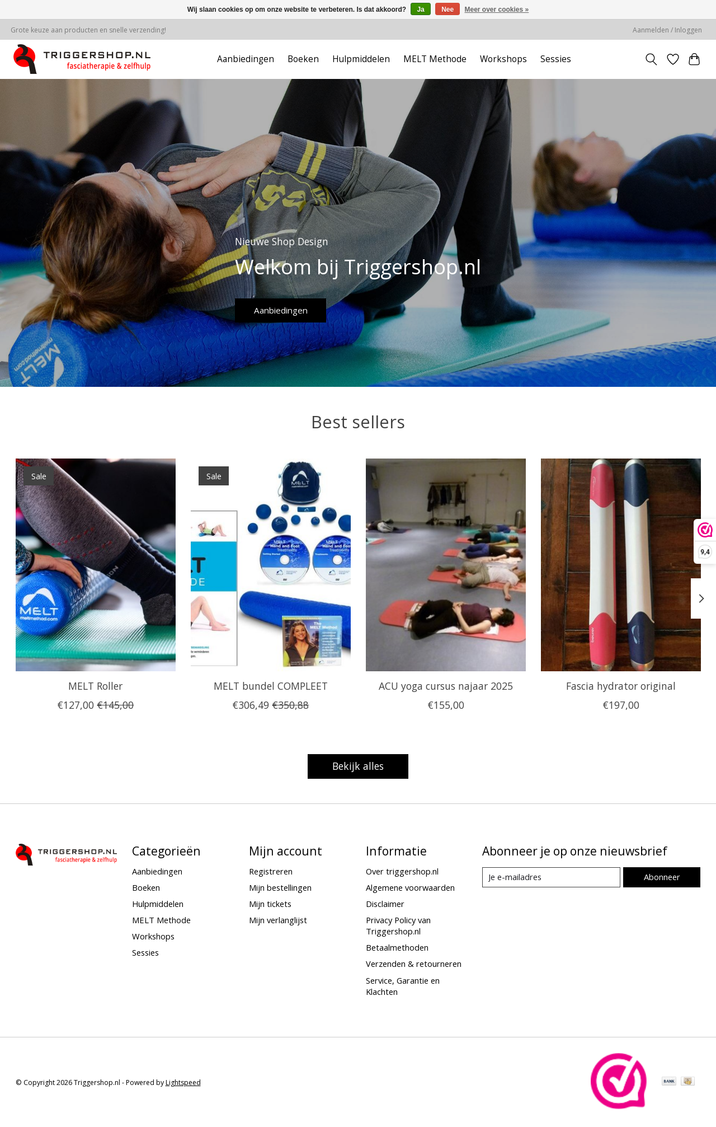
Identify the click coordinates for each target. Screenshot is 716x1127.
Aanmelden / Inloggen (667, 30)
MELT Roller (95, 686)
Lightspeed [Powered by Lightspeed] (183, 1082)
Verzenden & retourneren (413, 963)
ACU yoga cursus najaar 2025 (445, 686)
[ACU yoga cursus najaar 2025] (446, 565)
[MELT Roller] (96, 565)
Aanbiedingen (245, 59)
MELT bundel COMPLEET (270, 686)
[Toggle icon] (651, 59)
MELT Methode (435, 59)
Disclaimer (385, 903)
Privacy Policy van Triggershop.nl (398, 925)
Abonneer (662, 876)
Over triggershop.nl (402, 871)
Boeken (303, 59)
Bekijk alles (358, 766)
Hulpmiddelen (361, 59)
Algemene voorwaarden (410, 887)
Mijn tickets (270, 903)
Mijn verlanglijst (278, 919)
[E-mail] (551, 877)
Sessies (555, 59)
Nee (447, 9)
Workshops (503, 59)
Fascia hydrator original (621, 686)
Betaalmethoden (397, 947)
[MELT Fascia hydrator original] (621, 565)
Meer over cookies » (497, 9)
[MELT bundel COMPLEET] (271, 565)
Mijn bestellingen (280, 887)
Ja (420, 9)
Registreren (271, 871)
